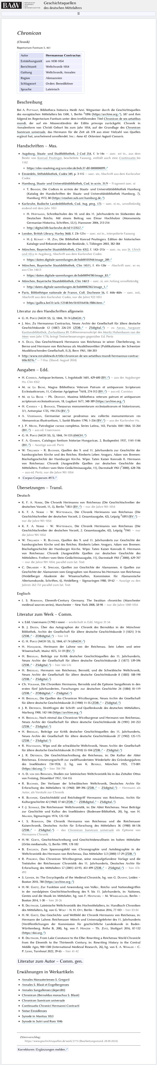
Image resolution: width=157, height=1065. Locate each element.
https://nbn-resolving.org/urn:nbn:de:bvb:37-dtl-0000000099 (66, 168)
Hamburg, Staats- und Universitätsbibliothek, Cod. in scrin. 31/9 (65, 183)
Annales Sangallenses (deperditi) (43, 990)
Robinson (36, 600)
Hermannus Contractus (63, 55)
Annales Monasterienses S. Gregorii (46, 979)
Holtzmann (33, 746)
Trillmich (33, 450)
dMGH (76, 318)
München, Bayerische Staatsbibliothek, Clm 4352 (55, 249)
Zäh (54, 239)
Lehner (29, 877)
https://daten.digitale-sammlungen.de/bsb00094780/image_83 (67, 275)
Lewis (28, 951)
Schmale (33, 807)
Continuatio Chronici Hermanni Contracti (50, 1006)
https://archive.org (105, 114)
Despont (59, 397)
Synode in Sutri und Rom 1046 (42, 1021)
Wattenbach (64, 512)
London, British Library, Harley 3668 (46, 233)
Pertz (33, 318)
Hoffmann (38, 214)
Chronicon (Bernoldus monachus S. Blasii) (50, 995)
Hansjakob (34, 646)
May (27, 323)
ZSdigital (95, 328)
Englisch (32, 849)
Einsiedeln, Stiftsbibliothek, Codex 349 (47, 174)
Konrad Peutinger (49, 158)
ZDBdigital (42, 636)
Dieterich (35, 708)
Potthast (32, 110)
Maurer (27, 816)
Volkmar (33, 684)
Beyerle (96, 764)
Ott (79, 910)
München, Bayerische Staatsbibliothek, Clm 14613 (55, 281)
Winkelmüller (119, 896)
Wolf (62, 910)
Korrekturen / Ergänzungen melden (41, 1049)
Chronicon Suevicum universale (91, 830)
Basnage (49, 406)
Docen (34, 627)
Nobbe (39, 502)
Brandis (35, 189)
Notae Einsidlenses (34, 1011)
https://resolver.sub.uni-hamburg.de (77, 198)
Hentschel (94, 896)
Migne (33, 426)
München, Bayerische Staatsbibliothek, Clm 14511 (56, 265)
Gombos (35, 440)
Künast (38, 239)
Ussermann (34, 416)
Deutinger (32, 905)
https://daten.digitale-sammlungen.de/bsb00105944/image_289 (68, 260)
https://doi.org (32, 768)
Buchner (53, 450)
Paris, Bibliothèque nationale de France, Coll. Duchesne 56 (63, 292)
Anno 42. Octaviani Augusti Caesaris (99, 136)
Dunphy (122, 877)
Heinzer (85, 928)
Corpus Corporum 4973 (38, 478)
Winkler (128, 947)
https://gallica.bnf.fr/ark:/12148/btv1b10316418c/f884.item (64, 303)
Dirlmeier (33, 567)
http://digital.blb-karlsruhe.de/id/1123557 (54, 228)
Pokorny (31, 859)
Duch (29, 342)
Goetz (35, 839)
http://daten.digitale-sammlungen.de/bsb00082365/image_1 (66, 287)
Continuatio (128, 158)
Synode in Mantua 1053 (37, 1016)
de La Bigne (36, 387)
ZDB (77, 328)
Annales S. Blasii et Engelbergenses (45, 985)
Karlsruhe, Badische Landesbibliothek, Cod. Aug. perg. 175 (61, 204)
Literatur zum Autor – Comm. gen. (50, 961)
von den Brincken (41, 774)
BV (104, 377)
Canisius (31, 377)
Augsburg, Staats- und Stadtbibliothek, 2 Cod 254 (56, 153)
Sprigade (53, 567)
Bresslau (32, 656)
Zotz (105, 928)
